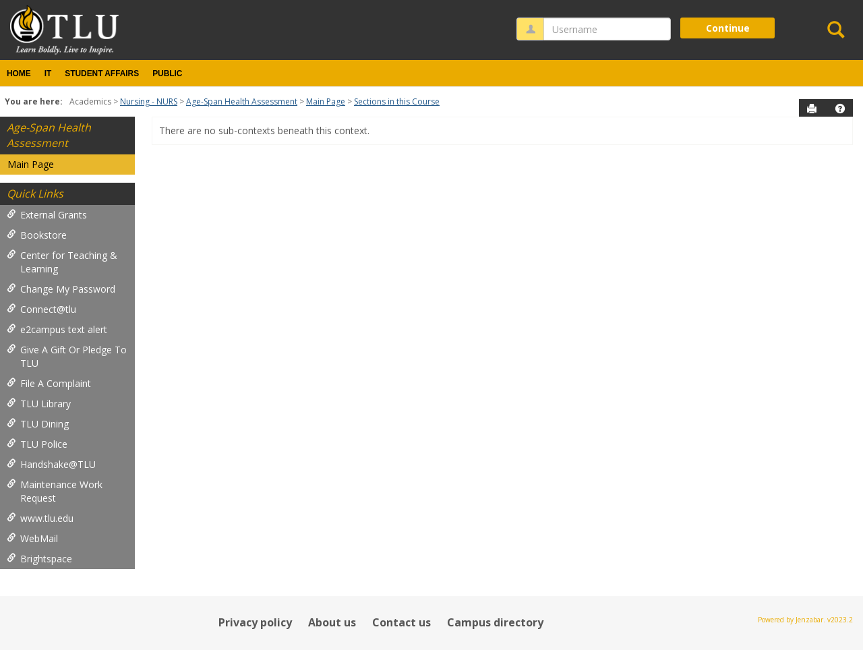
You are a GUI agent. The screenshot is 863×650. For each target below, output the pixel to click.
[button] (840, 108)
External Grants (47, 214)
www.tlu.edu (40, 518)
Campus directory (495, 622)
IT (48, 73)
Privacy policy (255, 622)
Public (167, 73)
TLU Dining (38, 423)
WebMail (32, 538)
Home (19, 73)
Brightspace (39, 558)
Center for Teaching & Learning (62, 262)
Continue (728, 28)
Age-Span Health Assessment (241, 101)
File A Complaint (49, 383)
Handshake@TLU (51, 464)
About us (332, 622)
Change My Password (61, 289)
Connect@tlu (41, 309)
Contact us (401, 622)
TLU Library (39, 403)
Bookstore (37, 235)
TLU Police (37, 444)
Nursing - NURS (148, 101)
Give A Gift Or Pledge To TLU (67, 356)
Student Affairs (102, 73)
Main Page (325, 101)
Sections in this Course (397, 101)
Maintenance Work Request (54, 491)
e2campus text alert (57, 329)
